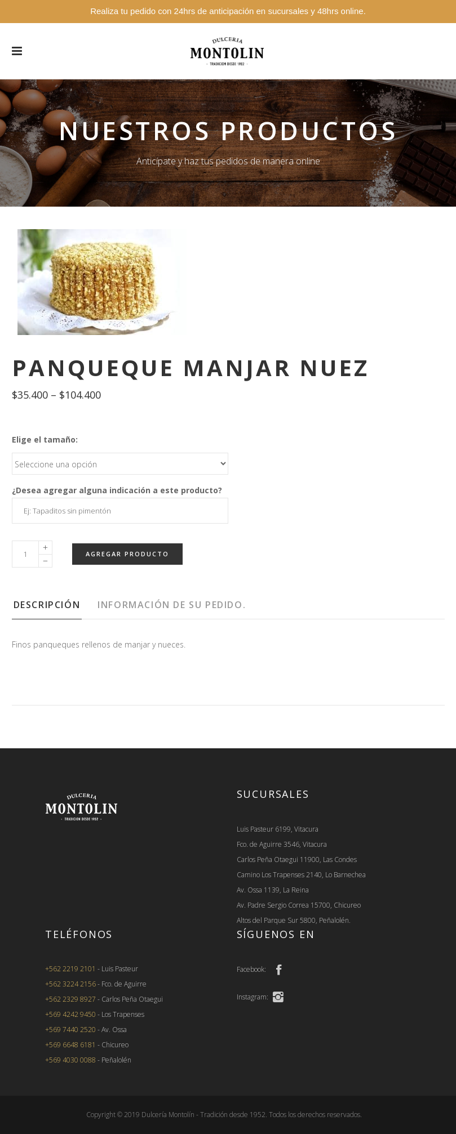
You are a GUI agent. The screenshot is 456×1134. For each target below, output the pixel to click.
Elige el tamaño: (45, 439)
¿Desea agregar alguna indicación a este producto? (117, 490)
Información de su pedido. (172, 605)
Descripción (47, 605)
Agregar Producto (127, 554)
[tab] (54, 608)
